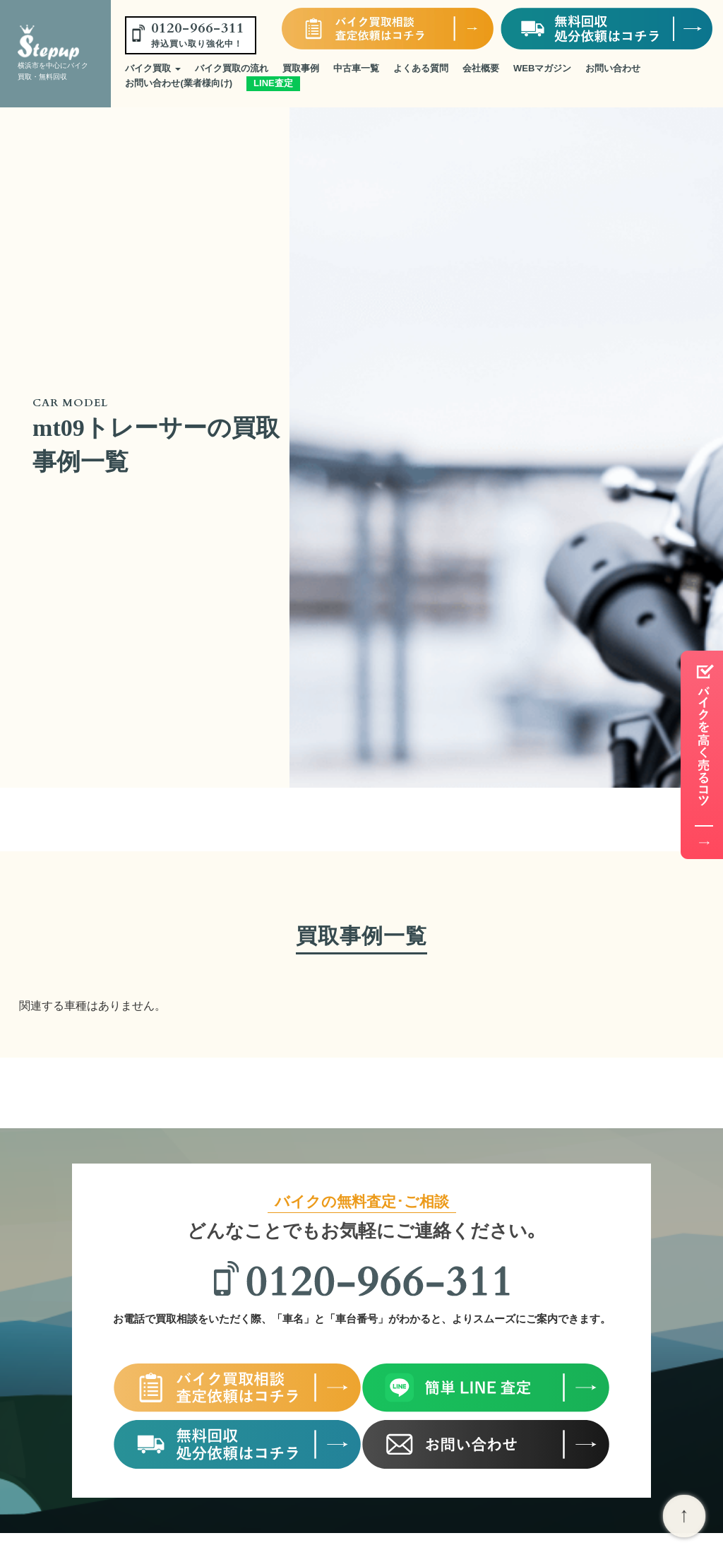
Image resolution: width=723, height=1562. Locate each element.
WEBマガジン (542, 68)
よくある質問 (420, 68)
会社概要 (480, 68)
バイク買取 (153, 68)
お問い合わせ (612, 68)
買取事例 (300, 68)
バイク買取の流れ (231, 68)
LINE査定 (273, 83)
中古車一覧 (356, 68)
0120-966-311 (197, 33)
